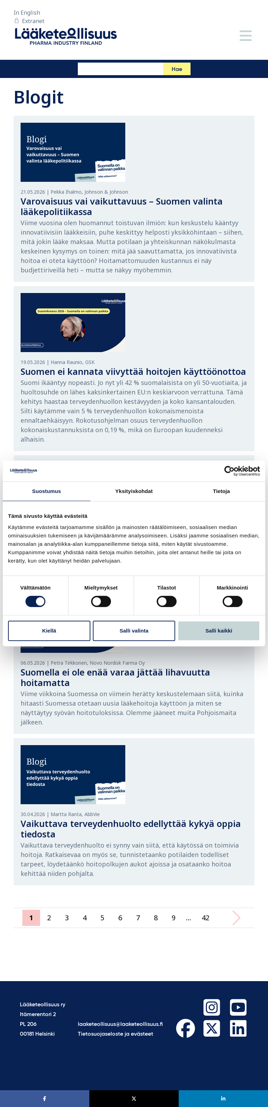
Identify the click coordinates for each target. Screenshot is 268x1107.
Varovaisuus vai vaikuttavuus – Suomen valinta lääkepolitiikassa (122, 206)
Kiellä (49, 631)
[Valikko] (245, 36)
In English (27, 12)
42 (205, 917)
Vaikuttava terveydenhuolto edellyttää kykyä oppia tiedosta (131, 828)
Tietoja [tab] (221, 491)
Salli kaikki (219, 631)
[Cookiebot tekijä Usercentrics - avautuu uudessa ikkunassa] (229, 471)
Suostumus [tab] (46, 491)
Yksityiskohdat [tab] (133, 491)
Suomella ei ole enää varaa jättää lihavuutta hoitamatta (115, 677)
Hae (177, 69)
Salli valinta (134, 631)
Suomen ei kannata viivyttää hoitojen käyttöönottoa (133, 371)
